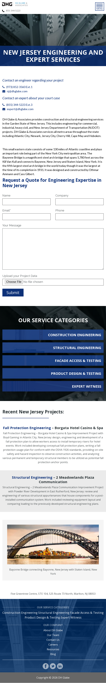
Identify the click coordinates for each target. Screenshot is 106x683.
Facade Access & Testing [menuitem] (87, 613)
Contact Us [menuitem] (53, 640)
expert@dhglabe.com (20, 109)
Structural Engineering (32, 477)
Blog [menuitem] (53, 654)
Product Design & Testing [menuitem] (42, 617)
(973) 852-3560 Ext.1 (19, 87)
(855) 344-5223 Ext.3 (19, 104)
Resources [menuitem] (53, 649)
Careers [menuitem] (53, 644)
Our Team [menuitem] (53, 635)
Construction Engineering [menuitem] (20, 613)
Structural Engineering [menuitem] (53, 613)
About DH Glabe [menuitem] (53, 630)
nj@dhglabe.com (17, 91)
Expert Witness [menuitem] (71, 617)
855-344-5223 (13, 10)
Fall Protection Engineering (27, 427)
